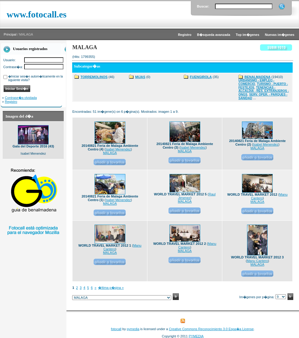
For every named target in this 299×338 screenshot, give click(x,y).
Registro (11, 101)
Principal (10, 34)
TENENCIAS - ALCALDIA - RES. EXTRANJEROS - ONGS (263, 91)
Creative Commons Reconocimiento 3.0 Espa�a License (211, 329)
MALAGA (110, 153)
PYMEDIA (196, 336)
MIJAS (140, 77)
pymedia (133, 329)
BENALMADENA (257, 77)
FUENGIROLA (201, 77)
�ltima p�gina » (111, 287)
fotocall (116, 329)
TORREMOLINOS (94, 77)
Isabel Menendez (118, 149)
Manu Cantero (257, 261)
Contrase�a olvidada (21, 98)
